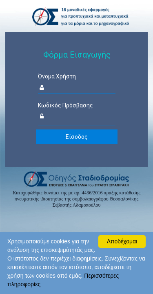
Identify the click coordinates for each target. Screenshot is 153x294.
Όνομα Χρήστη (57, 76)
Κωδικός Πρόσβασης (65, 105)
